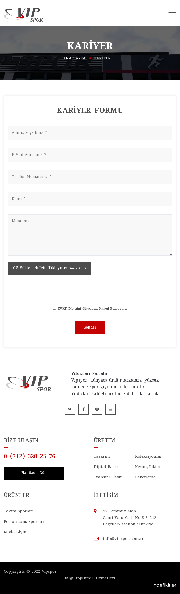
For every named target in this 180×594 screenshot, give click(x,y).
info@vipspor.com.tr (123, 539)
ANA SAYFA (74, 58)
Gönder (90, 327)
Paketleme (145, 477)
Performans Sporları (24, 522)
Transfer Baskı (108, 477)
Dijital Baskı (106, 467)
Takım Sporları (19, 511)
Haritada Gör (33, 473)
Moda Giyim (16, 532)
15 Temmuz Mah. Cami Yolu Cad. (139, 518)
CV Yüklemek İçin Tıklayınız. (49, 268)
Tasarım (102, 456)
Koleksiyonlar (148, 456)
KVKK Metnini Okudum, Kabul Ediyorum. (92, 308)
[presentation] (90, 290)
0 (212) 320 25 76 (29, 456)
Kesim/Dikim (148, 467)
